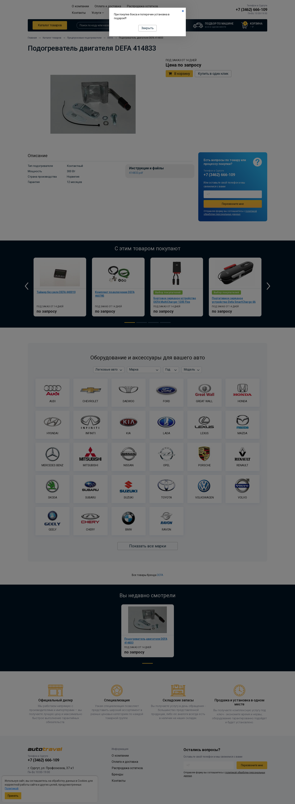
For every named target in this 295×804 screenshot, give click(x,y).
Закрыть (147, 28)
